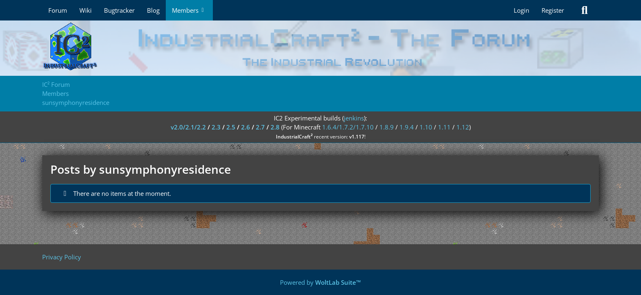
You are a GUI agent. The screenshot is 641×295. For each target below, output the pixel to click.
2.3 (216, 127)
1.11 (444, 127)
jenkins (354, 118)
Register (553, 10)
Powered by (320, 282)
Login (521, 10)
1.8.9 (386, 127)
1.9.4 (406, 127)
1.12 (462, 127)
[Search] (584, 10)
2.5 (230, 127)
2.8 (275, 127)
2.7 (260, 127)
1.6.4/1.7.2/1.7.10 (348, 127)
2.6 (245, 127)
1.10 (426, 127)
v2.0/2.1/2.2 (188, 127)
